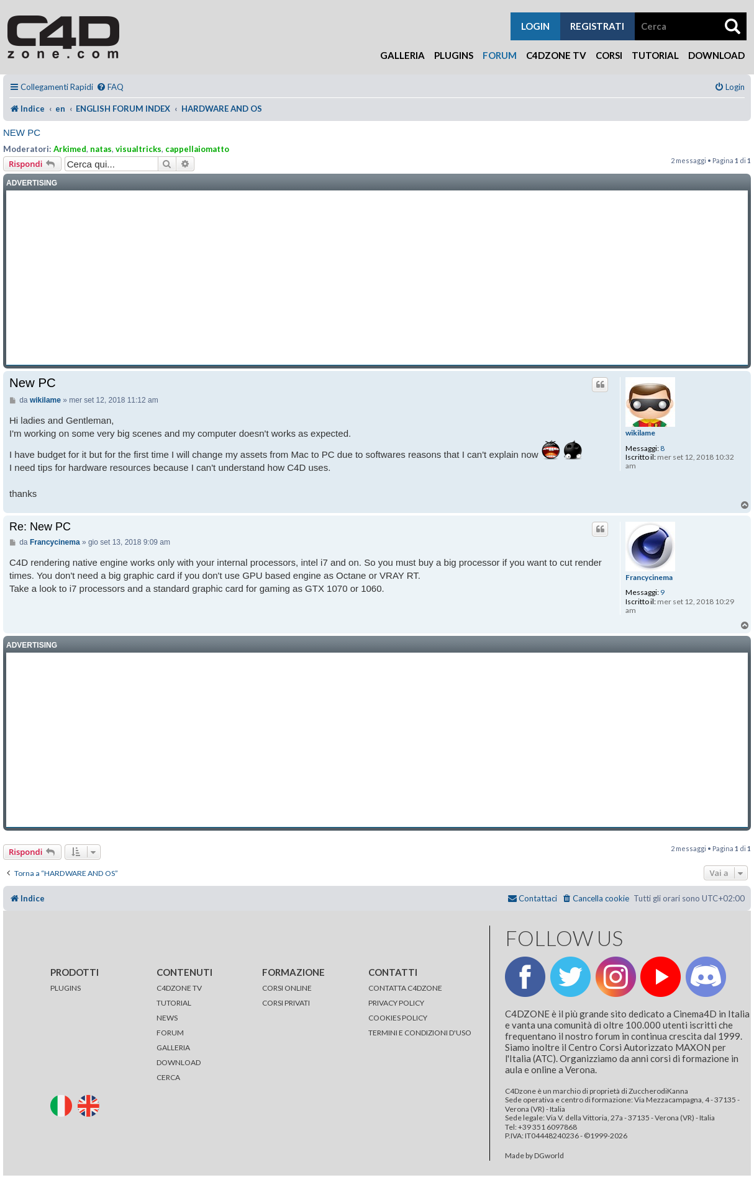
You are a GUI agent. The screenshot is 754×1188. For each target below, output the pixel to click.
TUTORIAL (174, 1002)
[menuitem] (110, 87)
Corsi (609, 55)
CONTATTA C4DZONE (405, 988)
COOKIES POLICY (397, 1017)
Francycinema (649, 577)
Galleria (402, 55)
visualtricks (138, 149)
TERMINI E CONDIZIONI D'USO (419, 1032)
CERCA (168, 1077)
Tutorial (655, 55)
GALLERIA (173, 1047)
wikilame (640, 433)
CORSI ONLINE (287, 988)
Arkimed (69, 149)
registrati (597, 26)
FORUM (170, 1032)
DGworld (549, 1155)
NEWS (167, 1017)
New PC (21, 132)
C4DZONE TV (179, 988)
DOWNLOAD (179, 1062)
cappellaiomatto (197, 149)
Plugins (453, 55)
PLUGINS (65, 988)
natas (101, 149)
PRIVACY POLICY (396, 1002)
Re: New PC (40, 526)
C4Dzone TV (556, 55)
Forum (500, 55)
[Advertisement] (377, 278)
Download (716, 55)
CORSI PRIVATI (286, 1002)
